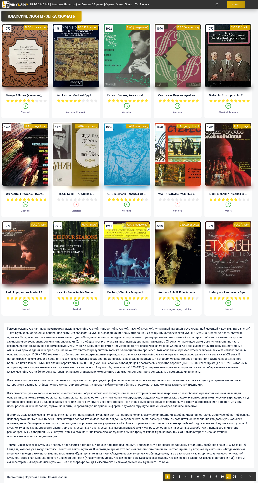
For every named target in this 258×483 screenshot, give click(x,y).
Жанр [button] (128, 4)
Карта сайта (15, 477)
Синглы (87, 4)
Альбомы (57, 4)
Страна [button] (109, 4)
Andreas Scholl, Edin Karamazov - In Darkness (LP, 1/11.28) (196, 292)
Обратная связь (35, 477)
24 (234, 476)
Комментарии (57, 477)
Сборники (98, 4)
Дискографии (73, 4)
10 (45, 101)
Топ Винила (142, 4)
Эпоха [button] (119, 4)
